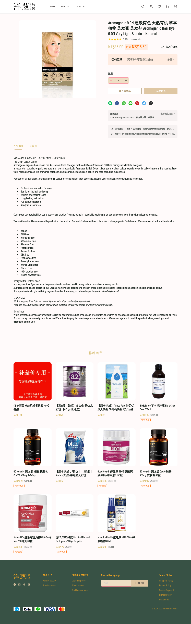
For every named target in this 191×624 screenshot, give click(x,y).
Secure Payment (166, 590)
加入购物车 (125, 91)
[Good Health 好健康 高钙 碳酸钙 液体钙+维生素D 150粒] (117, 458)
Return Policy (165, 585)
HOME (52, 6)
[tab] (18, 147)
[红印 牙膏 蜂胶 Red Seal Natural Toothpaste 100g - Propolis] (75, 523)
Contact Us (164, 599)
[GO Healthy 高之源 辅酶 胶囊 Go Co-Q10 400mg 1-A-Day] (33, 458)
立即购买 (161, 90)
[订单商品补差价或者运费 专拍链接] (33, 389)
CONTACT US (80, 6)
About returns (78, 585)
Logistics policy (79, 580)
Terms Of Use (165, 575)
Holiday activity (49, 580)
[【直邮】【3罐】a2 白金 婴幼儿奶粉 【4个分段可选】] (75, 389)
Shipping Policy (166, 580)
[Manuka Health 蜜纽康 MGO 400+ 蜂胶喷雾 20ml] (117, 521)
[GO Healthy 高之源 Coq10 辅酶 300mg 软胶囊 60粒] (159, 458)
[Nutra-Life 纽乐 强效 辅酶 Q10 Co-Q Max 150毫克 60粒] (33, 523)
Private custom (49, 585)
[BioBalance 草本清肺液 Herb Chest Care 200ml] (159, 391)
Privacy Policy (165, 594)
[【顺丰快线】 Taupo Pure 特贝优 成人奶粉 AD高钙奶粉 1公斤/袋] (117, 389)
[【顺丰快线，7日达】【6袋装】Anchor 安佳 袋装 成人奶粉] (75, 455)
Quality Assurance (80, 590)
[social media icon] (15, 585)
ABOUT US (65, 6)
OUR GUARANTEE (80, 575)
